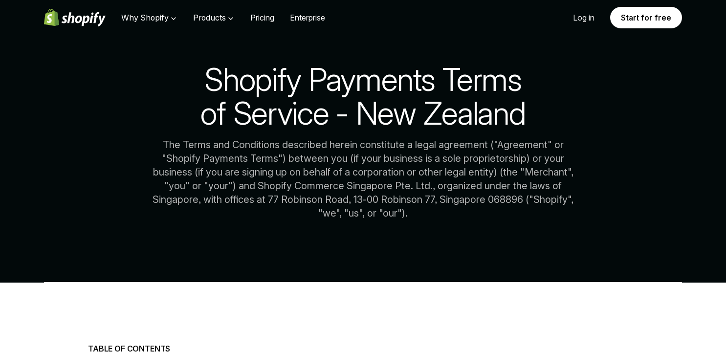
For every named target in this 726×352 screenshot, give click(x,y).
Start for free (646, 17)
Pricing (262, 17)
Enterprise (307, 17)
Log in (583, 17)
